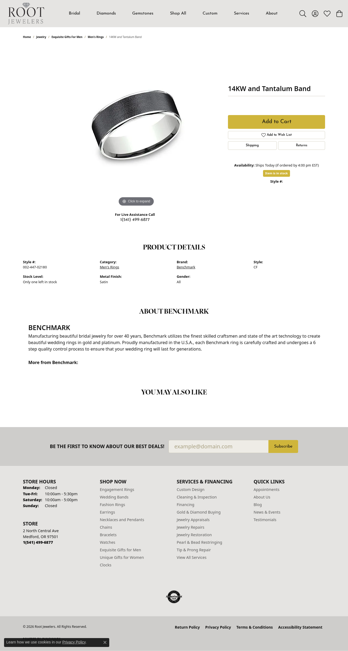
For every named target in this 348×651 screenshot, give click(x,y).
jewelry (41, 37)
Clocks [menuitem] (105, 564)
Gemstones (142, 13)
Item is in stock (276, 173)
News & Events (267, 512)
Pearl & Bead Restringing (199, 542)
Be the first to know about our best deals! (107, 446)
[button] (302, 13)
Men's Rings (96, 37)
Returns (301, 145)
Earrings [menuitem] (107, 512)
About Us (262, 497)
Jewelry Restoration (194, 534)
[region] (136, 127)
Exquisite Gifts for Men (67, 37)
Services (241, 13)
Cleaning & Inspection (197, 497)
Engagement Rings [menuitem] (117, 489)
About (272, 13)
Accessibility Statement (300, 627)
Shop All (178, 13)
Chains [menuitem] (106, 527)
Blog (258, 504)
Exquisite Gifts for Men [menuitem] (120, 549)
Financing (185, 504)
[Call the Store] (38, 542)
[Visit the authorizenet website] (174, 597)
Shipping (252, 145)
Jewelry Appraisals (193, 519)
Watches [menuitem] (107, 542)
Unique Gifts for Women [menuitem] (122, 557)
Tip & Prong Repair (194, 549)
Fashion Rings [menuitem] (112, 504)
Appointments (266, 489)
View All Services (192, 557)
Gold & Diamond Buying (199, 512)
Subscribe (283, 446)
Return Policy (187, 627)
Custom (210, 13)
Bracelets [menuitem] (108, 534)
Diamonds (106, 13)
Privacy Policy (218, 627)
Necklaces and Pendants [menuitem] (122, 519)
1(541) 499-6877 (135, 220)
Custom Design (190, 489)
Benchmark (186, 267)
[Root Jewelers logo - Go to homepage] (26, 13)
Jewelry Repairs (190, 527)
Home (27, 37)
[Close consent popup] (105, 642)
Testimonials (265, 519)
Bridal (74, 13)
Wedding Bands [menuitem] (114, 497)
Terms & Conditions (254, 627)
